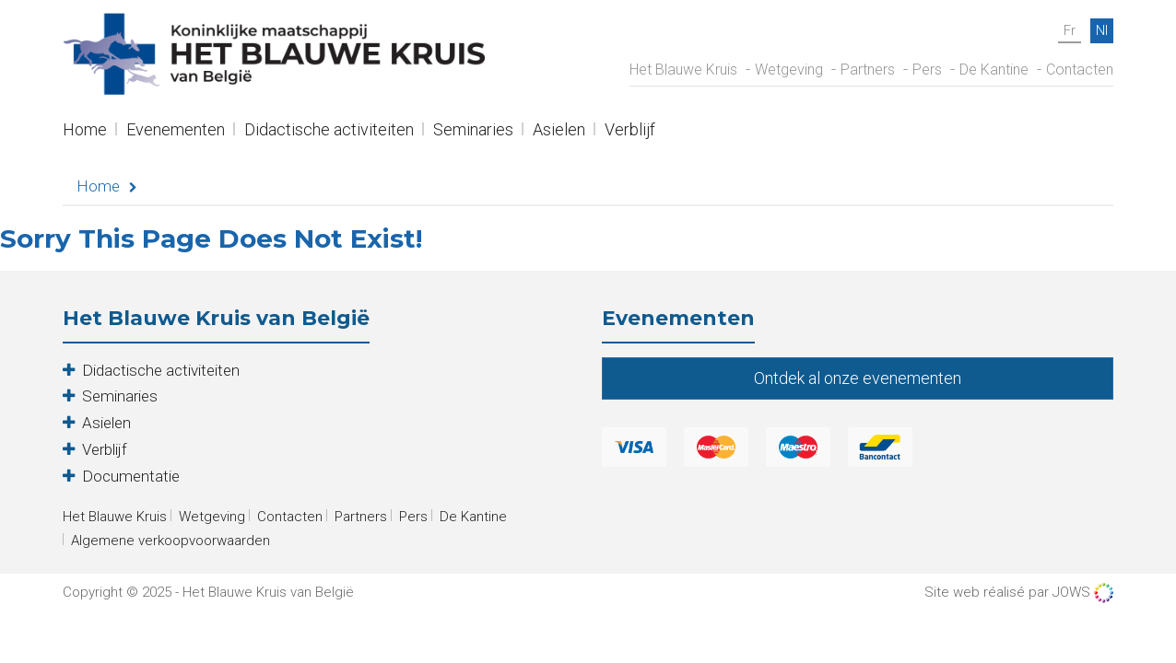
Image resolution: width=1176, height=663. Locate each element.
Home (85, 131)
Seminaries (473, 131)
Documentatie (131, 476)
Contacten (1079, 69)
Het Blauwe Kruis (683, 69)
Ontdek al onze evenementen (857, 378)
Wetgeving (789, 69)
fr (1070, 30)
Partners (868, 69)
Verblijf (630, 131)
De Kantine (994, 69)
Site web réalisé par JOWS (1018, 593)
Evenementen (175, 131)
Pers (927, 69)
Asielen (559, 131)
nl (1102, 30)
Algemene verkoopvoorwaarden (170, 540)
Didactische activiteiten (329, 131)
